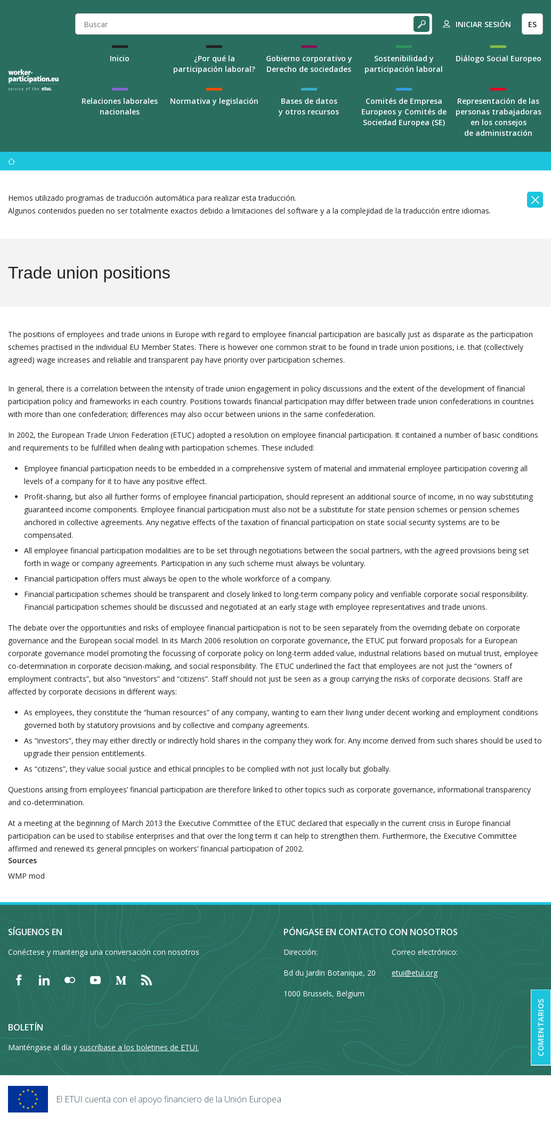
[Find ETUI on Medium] (121, 980)
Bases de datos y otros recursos (309, 106)
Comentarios (541, 1028)
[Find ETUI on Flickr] (69, 980)
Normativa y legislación (214, 101)
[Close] (535, 200)
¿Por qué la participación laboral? (214, 63)
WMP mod (26, 876)
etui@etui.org (414, 973)
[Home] (33, 80)
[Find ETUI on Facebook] (18, 980)
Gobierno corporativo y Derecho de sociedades (309, 63)
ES (532, 24)
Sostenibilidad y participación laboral (403, 63)
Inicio (119, 58)
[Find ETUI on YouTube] (95, 980)
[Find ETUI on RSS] (146, 980)
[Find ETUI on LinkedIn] (44, 980)
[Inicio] (11, 161)
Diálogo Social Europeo (498, 58)
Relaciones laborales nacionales (120, 106)
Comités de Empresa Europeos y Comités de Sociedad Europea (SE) (404, 111)
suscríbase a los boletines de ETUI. (139, 1047)
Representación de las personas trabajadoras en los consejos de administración (498, 117)
